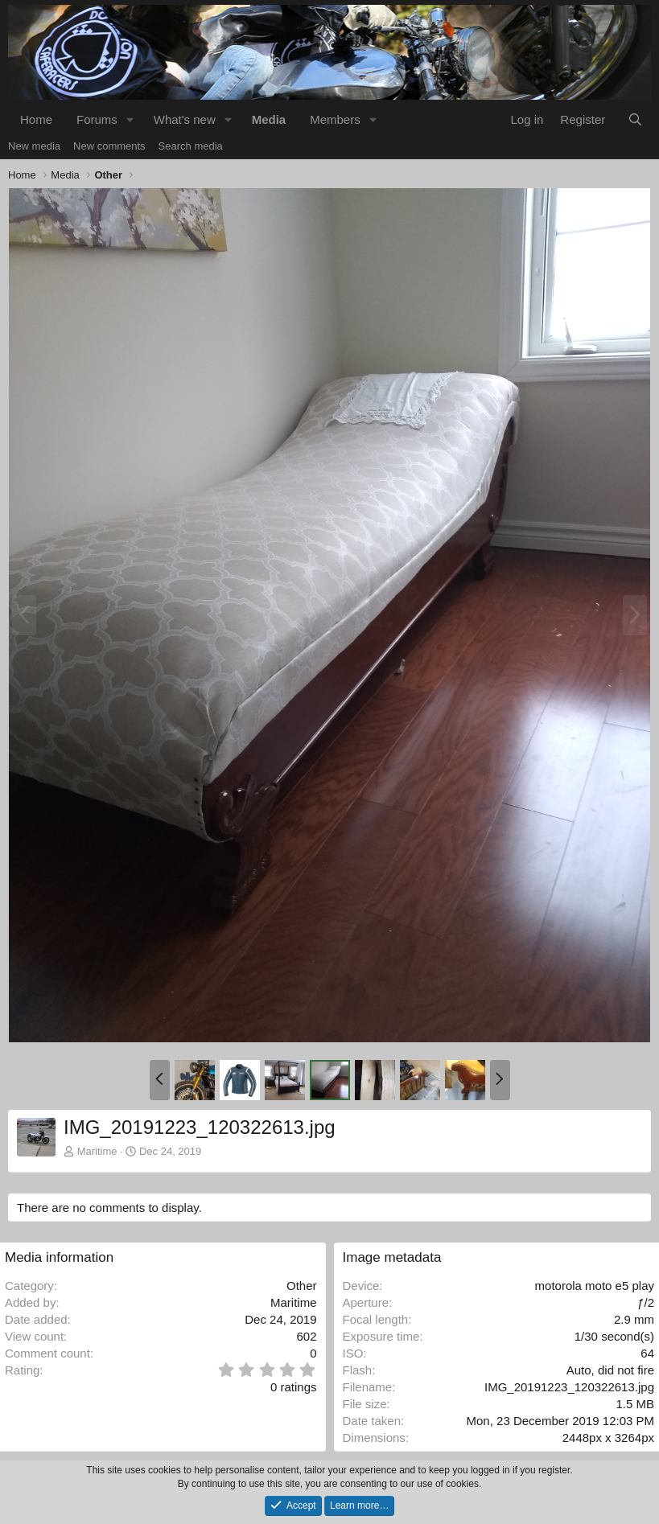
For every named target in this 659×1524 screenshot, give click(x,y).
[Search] (635, 119)
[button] (130, 119)
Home (36, 119)
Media (269, 119)
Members (335, 119)
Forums (96, 119)
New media (34, 146)
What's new (185, 119)
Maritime (97, 1151)
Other (301, 1285)
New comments (109, 146)
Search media (191, 146)
